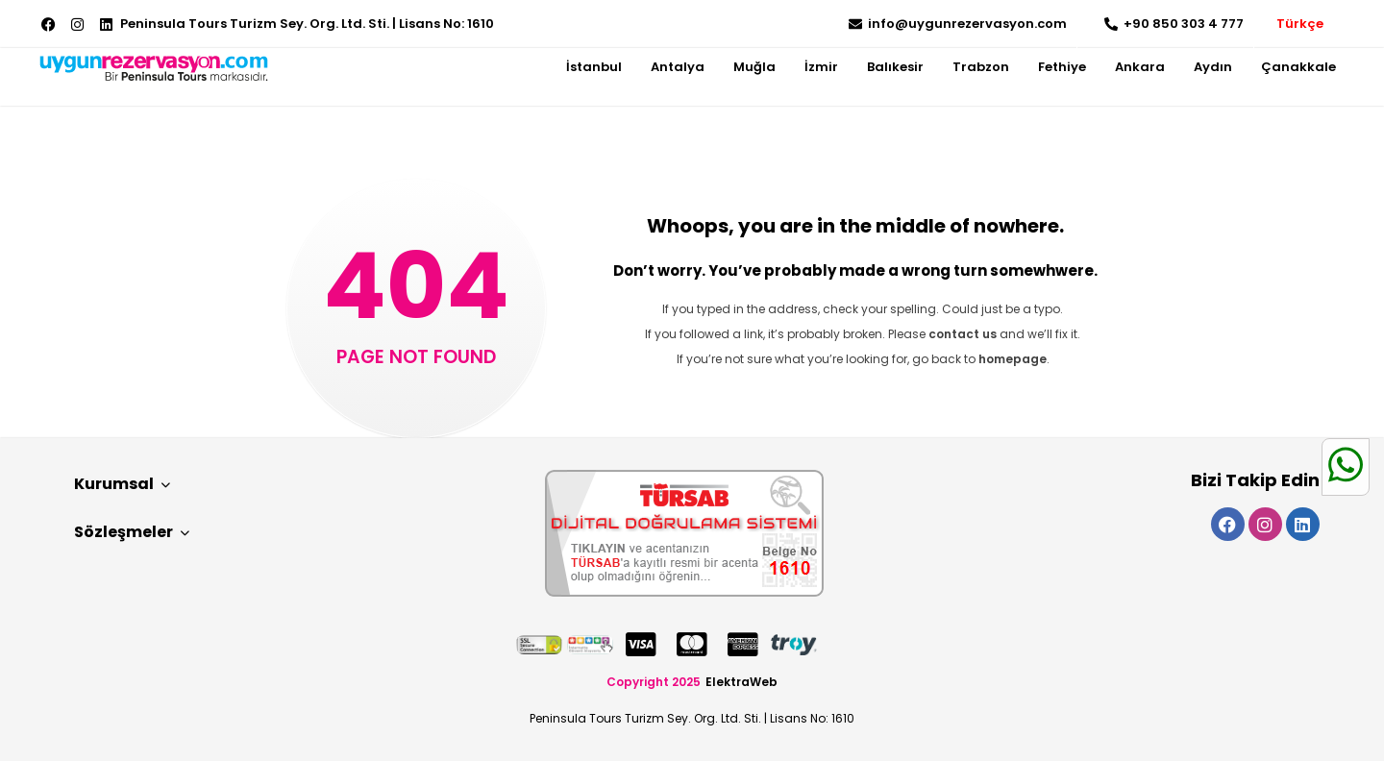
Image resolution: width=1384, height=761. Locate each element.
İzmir (821, 67)
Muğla (754, 67)
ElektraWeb (741, 682)
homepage (1012, 359)
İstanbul (594, 67)
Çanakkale (1298, 67)
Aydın (1213, 67)
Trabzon (980, 67)
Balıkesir (895, 67)
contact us (962, 334)
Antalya (677, 67)
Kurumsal (122, 484)
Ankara (1140, 67)
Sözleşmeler (131, 532)
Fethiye (1062, 67)
